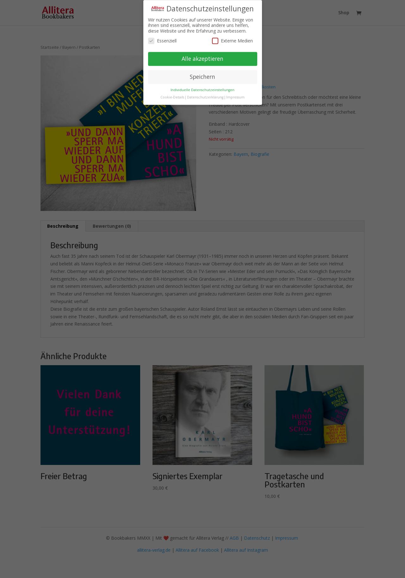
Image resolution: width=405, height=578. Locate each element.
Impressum (235, 95)
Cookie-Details (172, 95)
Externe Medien (232, 39)
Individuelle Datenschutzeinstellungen (202, 88)
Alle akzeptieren (202, 56)
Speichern (202, 74)
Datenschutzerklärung (205, 95)
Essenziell (162, 39)
